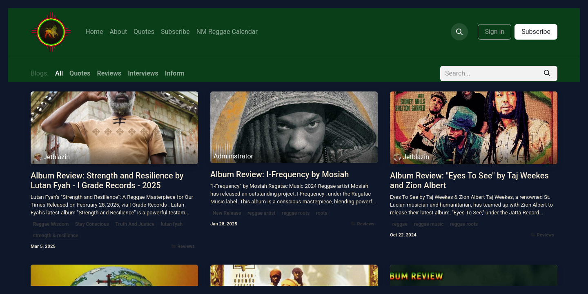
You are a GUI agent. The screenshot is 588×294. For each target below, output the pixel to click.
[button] (459, 31)
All (59, 73)
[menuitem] (94, 32)
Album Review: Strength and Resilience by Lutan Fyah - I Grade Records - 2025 (107, 180)
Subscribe (535, 32)
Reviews (186, 246)
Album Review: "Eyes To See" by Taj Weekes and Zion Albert (469, 180)
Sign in (494, 32)
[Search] (547, 73)
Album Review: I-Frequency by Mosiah (279, 174)
